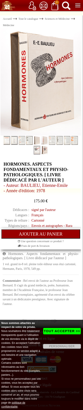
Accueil (7, 18)
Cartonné (37, 220)
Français (37, 215)
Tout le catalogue (28, 18)
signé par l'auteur (43, 210)
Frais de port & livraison (34, 245)
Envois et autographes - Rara (51, 226)
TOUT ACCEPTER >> (62, 331)
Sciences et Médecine (57, 18)
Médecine (8, 25)
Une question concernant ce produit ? (41, 241)
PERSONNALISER (62, 346)
